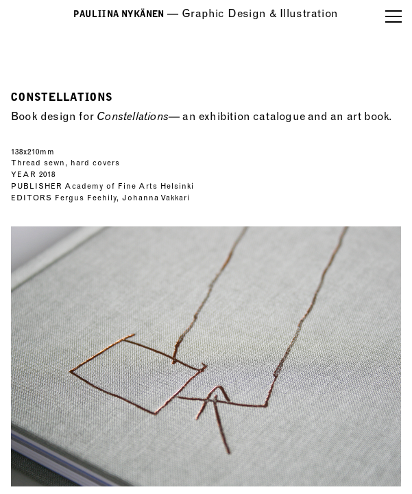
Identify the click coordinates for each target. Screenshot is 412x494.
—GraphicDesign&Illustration (205, 13)
